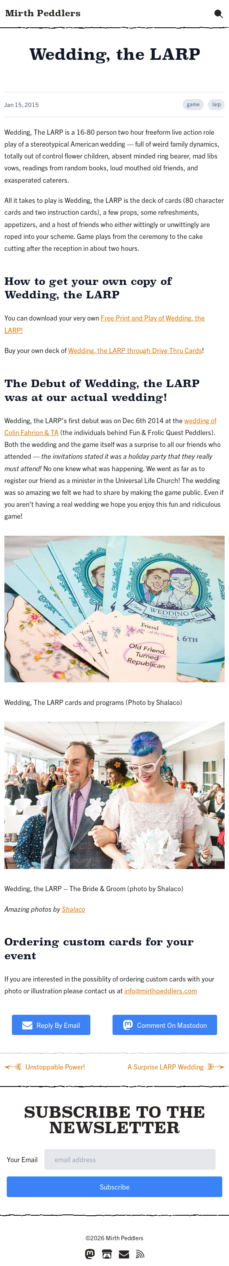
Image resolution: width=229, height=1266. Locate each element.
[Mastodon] (90, 1254)
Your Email (22, 1159)
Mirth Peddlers (42, 13)
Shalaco (73, 909)
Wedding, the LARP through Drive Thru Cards (135, 350)
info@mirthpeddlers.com (160, 990)
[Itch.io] (107, 1254)
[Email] (124, 1254)
